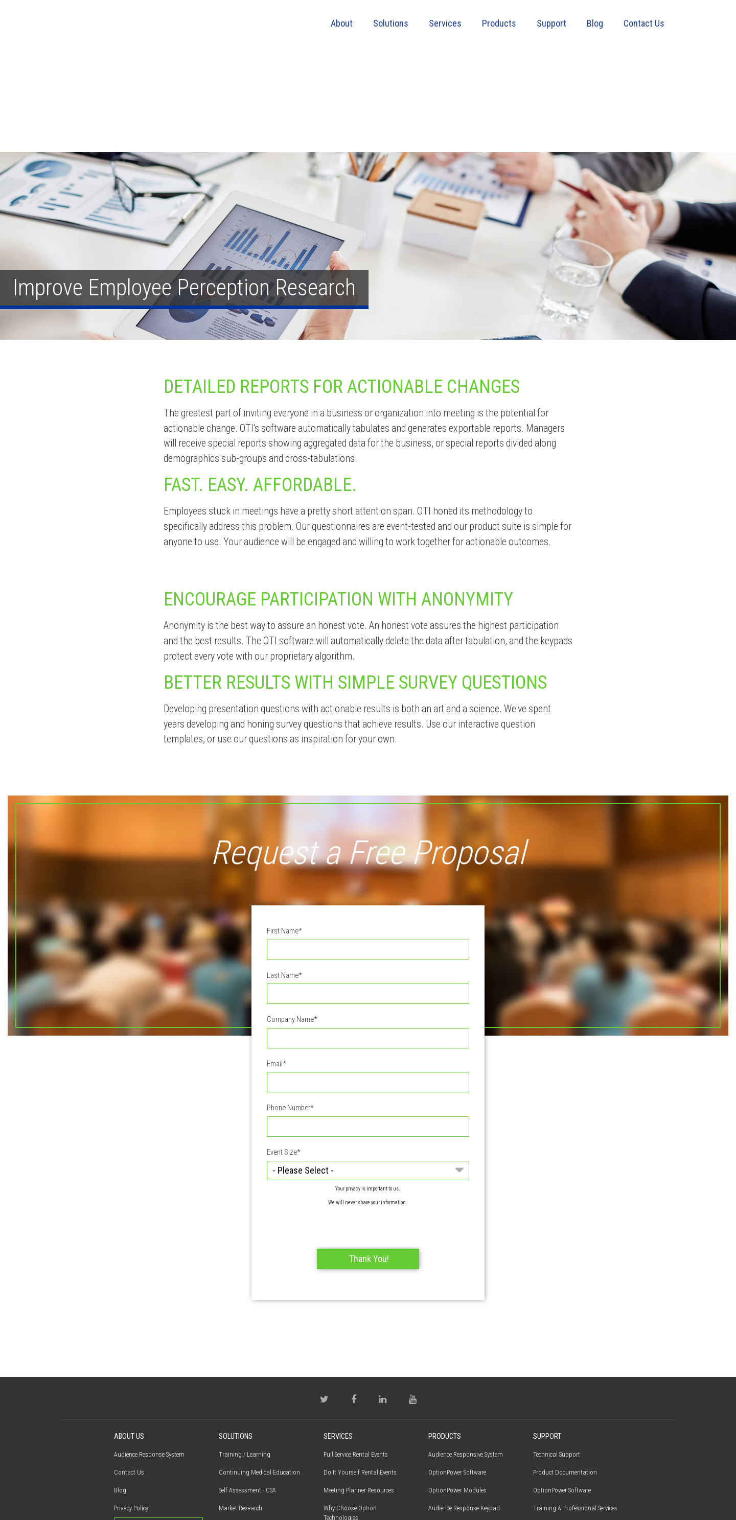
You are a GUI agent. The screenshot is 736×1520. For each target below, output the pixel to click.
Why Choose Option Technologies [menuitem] (350, 1415)
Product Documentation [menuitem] (565, 1374)
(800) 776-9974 (140, 1464)
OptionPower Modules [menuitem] (457, 1392)
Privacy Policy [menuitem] (131, 1410)
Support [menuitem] (551, 23)
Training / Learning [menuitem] (244, 1357)
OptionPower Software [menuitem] (457, 1374)
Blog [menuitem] (595, 23)
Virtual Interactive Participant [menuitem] (466, 1428)
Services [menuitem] (445, 23)
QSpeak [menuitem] (438, 1446)
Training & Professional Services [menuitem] (366, 1438)
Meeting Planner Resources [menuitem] (359, 1392)
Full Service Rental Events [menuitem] (356, 1357)
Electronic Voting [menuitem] (241, 1464)
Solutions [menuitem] (390, 23)
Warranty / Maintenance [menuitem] (565, 1446)
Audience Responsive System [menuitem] (465, 1357)
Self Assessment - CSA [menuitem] (247, 1392)
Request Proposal (158, 1429)
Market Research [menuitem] (240, 1410)
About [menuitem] (342, 23)
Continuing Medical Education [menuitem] (259, 1374)
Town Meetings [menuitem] (239, 1446)
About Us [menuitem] (129, 1339)
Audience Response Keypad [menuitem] (464, 1410)
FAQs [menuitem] (539, 1428)
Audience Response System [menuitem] (149, 1357)
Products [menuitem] (499, 23)
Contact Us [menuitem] (644, 23)
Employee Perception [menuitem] (245, 1428)
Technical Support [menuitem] (556, 1357)
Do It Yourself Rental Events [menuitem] (360, 1374)
